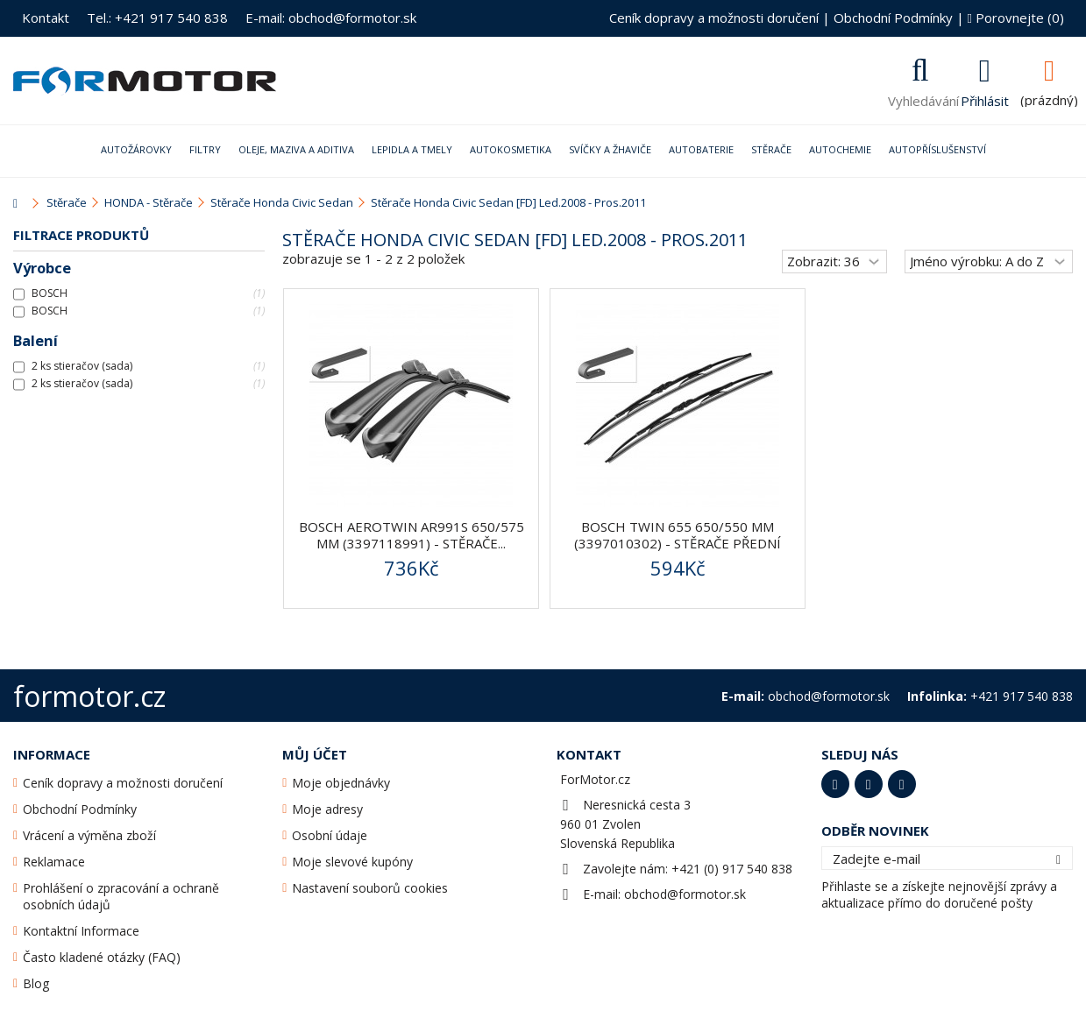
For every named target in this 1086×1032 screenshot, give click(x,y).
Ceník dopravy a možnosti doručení (714, 17)
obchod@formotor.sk (685, 894)
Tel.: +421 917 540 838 (157, 17)
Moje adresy (327, 809)
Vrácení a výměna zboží (89, 835)
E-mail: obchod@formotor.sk (330, 17)
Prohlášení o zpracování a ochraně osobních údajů (121, 896)
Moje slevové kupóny (352, 861)
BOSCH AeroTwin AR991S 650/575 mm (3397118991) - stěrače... (411, 535)
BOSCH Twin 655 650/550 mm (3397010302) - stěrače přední (677, 535)
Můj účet (314, 754)
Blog (36, 983)
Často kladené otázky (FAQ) (102, 957)
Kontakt (45, 17)
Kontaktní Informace (81, 930)
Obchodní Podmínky (893, 17)
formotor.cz (89, 696)
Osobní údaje (329, 835)
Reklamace (54, 861)
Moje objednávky (341, 782)
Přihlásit (985, 99)
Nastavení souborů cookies (370, 888)
